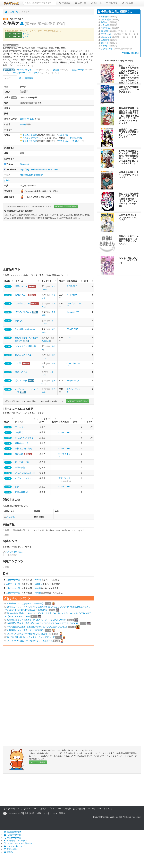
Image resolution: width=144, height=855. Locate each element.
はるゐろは (106, 37)
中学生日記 (63, 135)
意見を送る (10, 849)
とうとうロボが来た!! (25, 473)
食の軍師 (19, 454)
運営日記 (107, 808)
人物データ (10, 78)
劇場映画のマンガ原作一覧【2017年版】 (25, 603)
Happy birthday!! (130, 53)
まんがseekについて (13, 808)
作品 (32, 813)
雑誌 (46, 813)
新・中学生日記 (22, 462)
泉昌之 (26, 33)
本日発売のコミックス (15, 840)
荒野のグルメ (21, 286)
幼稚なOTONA (21, 492)
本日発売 (111, 3)
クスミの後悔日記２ (14, 552)
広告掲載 (67, 808)
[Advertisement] (48, 244)
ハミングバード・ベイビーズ (26, 72)
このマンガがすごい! (32, 138)
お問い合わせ (79, 808)
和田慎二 (105, 22)
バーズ (70, 338)
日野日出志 (106, 28)
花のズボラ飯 (78, 70)
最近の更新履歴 (12, 832)
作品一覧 (96, 3)
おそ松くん (20, 432)
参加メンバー (30, 808)
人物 (26, 813)
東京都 (23, 124)
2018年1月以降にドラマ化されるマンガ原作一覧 (29, 634)
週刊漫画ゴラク (74, 286)
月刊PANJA (72, 295)
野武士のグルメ (22, 372)
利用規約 (42, 808)
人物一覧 (80, 3)
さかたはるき (107, 48)
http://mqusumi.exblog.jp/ (31, 175)
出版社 (39, 813)
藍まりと (105, 43)
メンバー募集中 (38, 762)
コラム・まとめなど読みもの (18, 843)
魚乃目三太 (46, 341)
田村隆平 (105, 16)
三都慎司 (105, 40)
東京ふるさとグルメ (24, 355)
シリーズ (53, 813)
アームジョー (21, 427)
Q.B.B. (25, 36)
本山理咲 (105, 31)
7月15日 (30, 119)
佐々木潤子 (106, 19)
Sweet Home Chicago (25, 329)
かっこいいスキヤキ (24, 438)
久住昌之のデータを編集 (66, 206)
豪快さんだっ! (21, 443)
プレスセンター (94, 808)
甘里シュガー (107, 34)
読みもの (127, 3)
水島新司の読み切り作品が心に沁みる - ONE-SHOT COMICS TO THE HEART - (43, 623)
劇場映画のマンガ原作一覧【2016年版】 (25, 630)
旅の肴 (56, 70)
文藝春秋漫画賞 (30, 135)
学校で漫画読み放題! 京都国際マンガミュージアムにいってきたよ (37, 627)
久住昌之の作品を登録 (77, 401)
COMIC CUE (72, 329)
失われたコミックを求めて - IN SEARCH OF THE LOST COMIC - (37, 620)
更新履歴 (64, 3)
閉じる (8, 852)
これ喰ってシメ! (22, 303)
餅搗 (17, 487)
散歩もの (19, 320)
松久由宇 (105, 25)
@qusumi (24, 164)
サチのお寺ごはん (25, 70)
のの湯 (18, 363)
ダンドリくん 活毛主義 (25, 346)
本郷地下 (105, 45)
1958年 (23, 119)
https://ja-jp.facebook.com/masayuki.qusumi (40, 169)
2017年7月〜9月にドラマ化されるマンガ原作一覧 (30, 641)
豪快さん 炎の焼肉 (23, 448)
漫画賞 (62, 813)
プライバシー (55, 808)
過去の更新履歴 (26, 78)
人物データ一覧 (13, 579)
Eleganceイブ (73, 312)
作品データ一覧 (12, 837)
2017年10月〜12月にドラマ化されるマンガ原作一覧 (31, 637)
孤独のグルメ (21, 295)
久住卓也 (10, 517)
